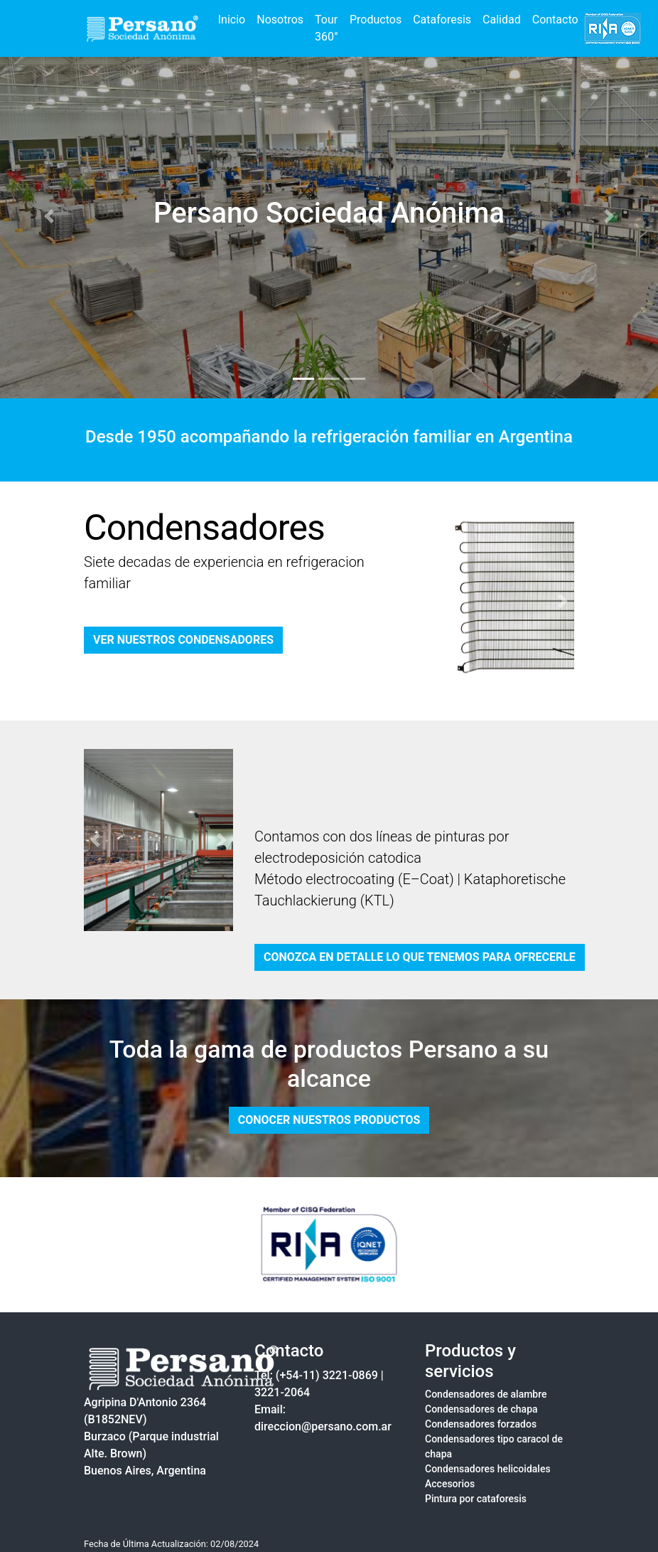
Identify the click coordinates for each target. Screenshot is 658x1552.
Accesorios (450, 1483)
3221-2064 (282, 1392)
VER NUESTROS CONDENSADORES (183, 640)
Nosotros (280, 19)
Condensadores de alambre (486, 1394)
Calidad (501, 19)
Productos (375, 19)
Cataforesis (442, 19)
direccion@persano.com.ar (323, 1426)
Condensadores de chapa (481, 1409)
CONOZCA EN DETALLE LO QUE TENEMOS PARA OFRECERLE (420, 957)
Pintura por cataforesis (476, 1498)
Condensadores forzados (480, 1424)
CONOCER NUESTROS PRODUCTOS (329, 1120)
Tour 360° (326, 28)
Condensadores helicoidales (488, 1468)
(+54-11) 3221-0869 (327, 1375)
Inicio (231, 19)
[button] (49, 216)
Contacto (555, 19)
